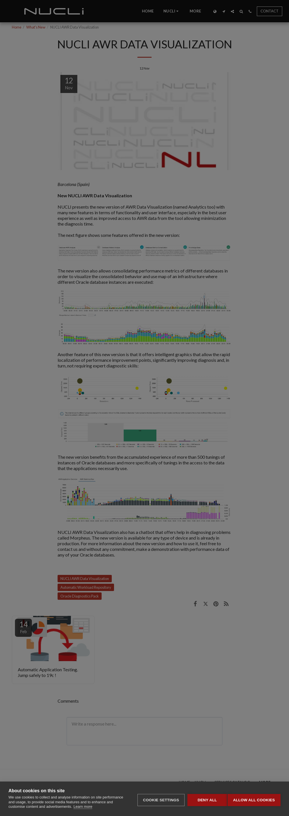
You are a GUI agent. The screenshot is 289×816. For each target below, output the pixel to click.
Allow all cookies (254, 799)
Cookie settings (159, 799)
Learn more (82, 806)
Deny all (204, 799)
